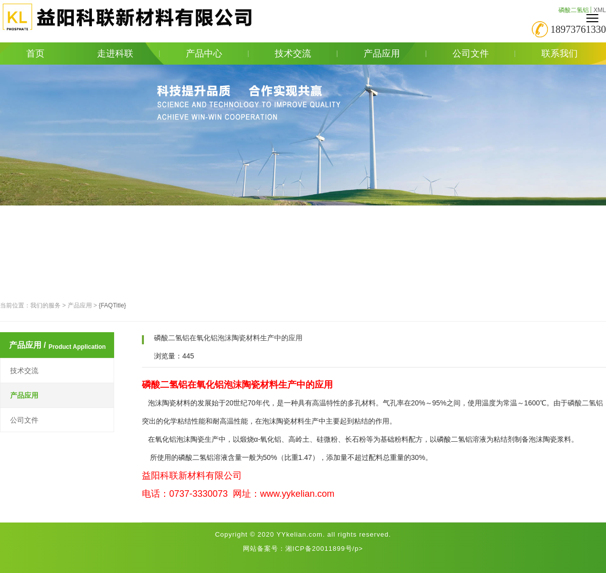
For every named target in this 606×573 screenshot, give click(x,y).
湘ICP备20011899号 (318, 548)
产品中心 (217, 53)
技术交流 (306, 53)
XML (599, 10)
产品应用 (395, 53)
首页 (35, 53)
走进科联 (128, 53)
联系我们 (559, 53)
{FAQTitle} (112, 305)
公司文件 (483, 53)
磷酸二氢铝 (574, 10)
